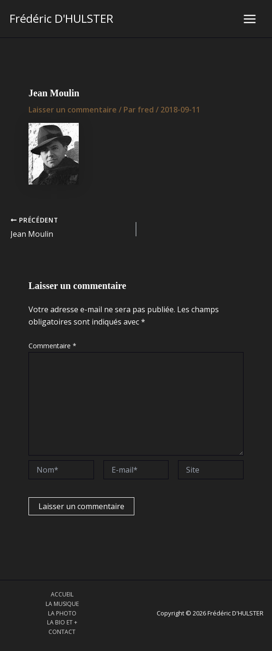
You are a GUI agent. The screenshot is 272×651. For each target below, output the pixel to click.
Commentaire (52, 345)
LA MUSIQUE (62, 604)
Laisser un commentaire (72, 109)
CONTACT (61, 632)
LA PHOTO (62, 613)
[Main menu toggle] (250, 19)
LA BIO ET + (62, 622)
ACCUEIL (62, 594)
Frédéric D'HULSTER (61, 18)
